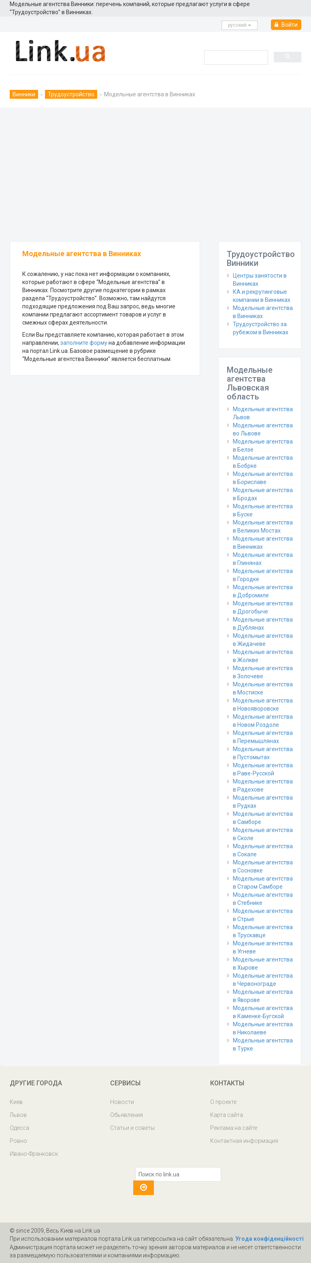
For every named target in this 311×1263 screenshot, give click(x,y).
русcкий (239, 25)
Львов (18, 1115)
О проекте (223, 1102)
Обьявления (126, 1115)
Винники (24, 94)
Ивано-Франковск (34, 1153)
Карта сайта (226, 1115)
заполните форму (83, 343)
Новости (122, 1102)
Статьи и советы (132, 1128)
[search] (235, 57)
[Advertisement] (155, 172)
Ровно (18, 1141)
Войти (286, 24)
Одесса (19, 1128)
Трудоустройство (71, 94)
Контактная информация (244, 1141)
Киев (16, 1102)
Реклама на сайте (233, 1128)
